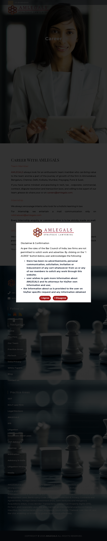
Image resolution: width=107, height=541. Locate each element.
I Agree (45, 298)
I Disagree (60, 298)
